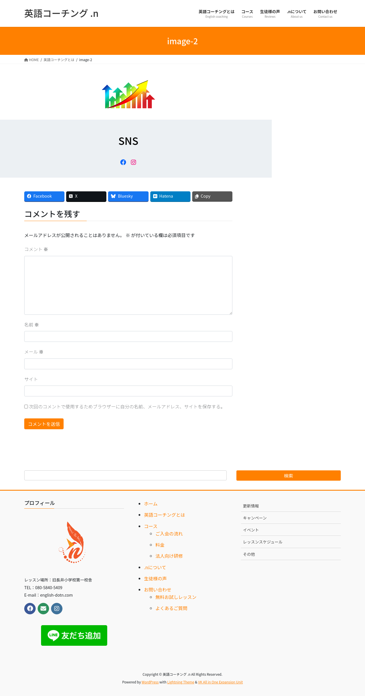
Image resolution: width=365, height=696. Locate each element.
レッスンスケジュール (263, 542)
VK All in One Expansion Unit (220, 681)
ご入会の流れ (169, 533)
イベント (251, 530)
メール (34, 351)
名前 (31, 324)
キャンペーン (255, 518)
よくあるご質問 (171, 608)
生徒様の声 (155, 578)
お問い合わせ (157, 589)
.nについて (155, 567)
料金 (160, 544)
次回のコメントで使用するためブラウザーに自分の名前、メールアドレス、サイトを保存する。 (127, 406)
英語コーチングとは (164, 514)
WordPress (150, 681)
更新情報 (251, 506)
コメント (36, 249)
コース (150, 526)
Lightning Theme (180, 681)
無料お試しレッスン (175, 596)
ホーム (151, 503)
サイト (31, 379)
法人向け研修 (169, 555)
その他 (249, 554)
